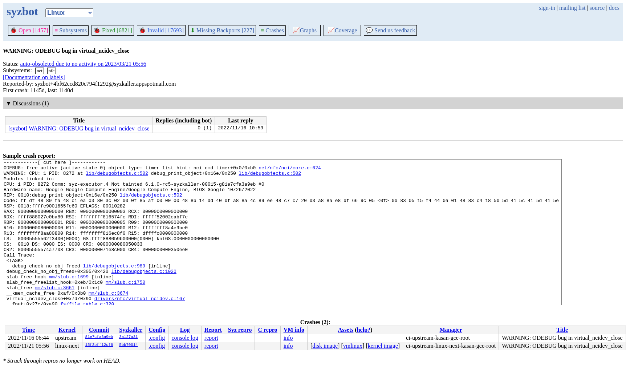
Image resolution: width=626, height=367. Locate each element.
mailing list (572, 8)
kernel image (383, 346)
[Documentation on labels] (34, 77)
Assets (346, 330)
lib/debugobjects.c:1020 (143, 294)
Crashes (272, 30)
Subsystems (70, 30)
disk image (325, 346)
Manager (451, 330)
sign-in (547, 8)
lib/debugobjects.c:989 (114, 287)
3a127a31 (128, 337)
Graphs (305, 30)
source (597, 8)
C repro (267, 330)
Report (213, 330)
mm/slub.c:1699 (69, 300)
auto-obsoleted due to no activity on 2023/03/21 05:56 (83, 64)
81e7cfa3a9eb (99, 337)
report (211, 338)
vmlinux (352, 346)
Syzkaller (130, 330)
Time (28, 330)
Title (562, 330)
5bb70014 (128, 345)
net (39, 70)
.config (157, 338)
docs (614, 8)
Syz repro (240, 330)
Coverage (342, 30)
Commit (99, 330)
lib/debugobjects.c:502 (117, 176)
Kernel (67, 330)
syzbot (22, 11)
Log (185, 330)
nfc (52, 70)
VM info (294, 330)
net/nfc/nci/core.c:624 (290, 169)
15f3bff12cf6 (99, 345)
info (288, 338)
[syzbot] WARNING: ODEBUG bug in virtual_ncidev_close (79, 128)
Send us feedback (390, 30)
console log (184, 338)
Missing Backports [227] (222, 30)
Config (157, 330)
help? (363, 330)
